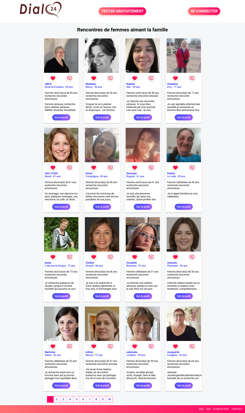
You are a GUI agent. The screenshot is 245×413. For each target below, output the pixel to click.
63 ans (183, 355)
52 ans (57, 355)
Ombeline (172, 84)
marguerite (173, 352)
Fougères (172, 355)
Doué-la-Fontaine (54, 86)
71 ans (177, 86)
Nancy (89, 86)
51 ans (142, 265)
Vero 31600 (51, 173)
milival (89, 352)
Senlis (48, 355)
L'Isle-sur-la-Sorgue (55, 265)
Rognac (130, 176)
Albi (128, 86)
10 (109, 399)
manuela (172, 262)
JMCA (48, 84)
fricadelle (131, 262)
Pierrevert (172, 265)
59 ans (141, 355)
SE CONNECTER (204, 11)
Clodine (90, 262)
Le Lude (171, 176)
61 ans (57, 176)
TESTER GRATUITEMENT (122, 11)
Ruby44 (130, 84)
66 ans (99, 265)
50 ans (98, 86)
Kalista (171, 173)
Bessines (131, 265)
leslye (48, 262)
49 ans (104, 176)
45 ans (181, 176)
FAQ (201, 409)
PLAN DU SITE (221, 409)
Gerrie (89, 173)
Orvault (90, 265)
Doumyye (131, 173)
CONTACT (237, 409)
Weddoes (91, 84)
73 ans (71, 265)
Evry (169, 86)
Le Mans (131, 355)
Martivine (50, 352)
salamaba (131, 352)
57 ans (99, 355)
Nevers (89, 355)
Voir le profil (61, 117)
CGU (208, 409)
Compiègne (92, 176)
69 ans (69, 86)
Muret (48, 176)
